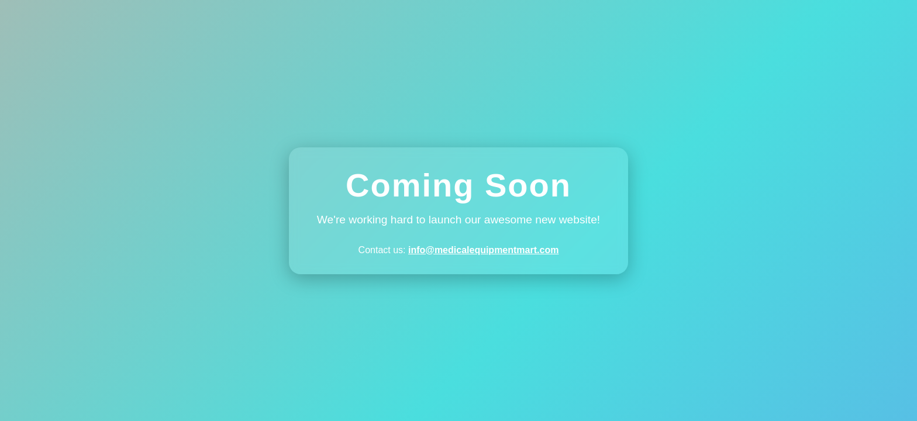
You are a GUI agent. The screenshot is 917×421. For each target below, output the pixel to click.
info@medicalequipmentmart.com (483, 250)
